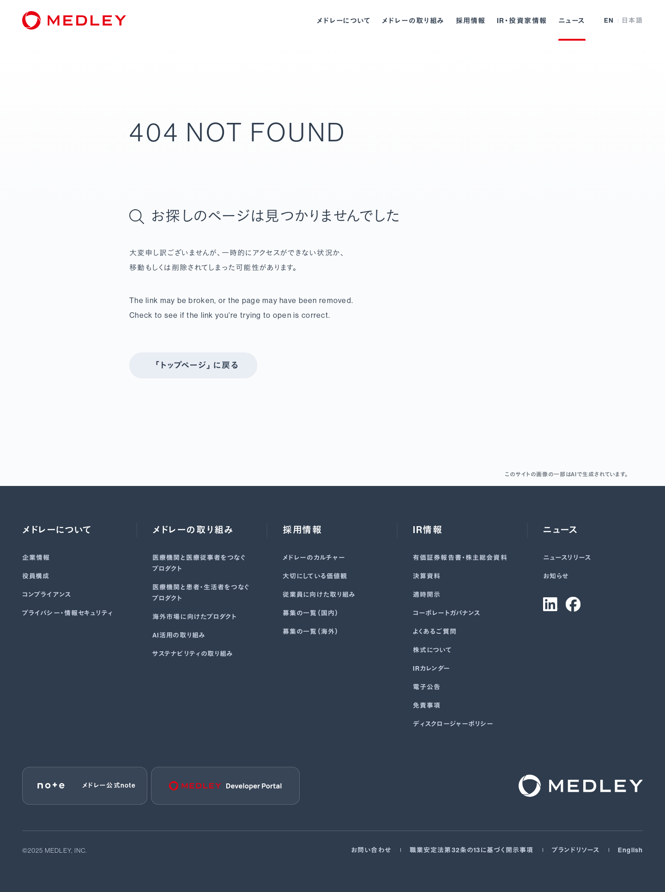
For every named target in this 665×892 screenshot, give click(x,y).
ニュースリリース (567, 558)
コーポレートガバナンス (446, 613)
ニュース (572, 21)
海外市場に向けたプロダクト (194, 617)
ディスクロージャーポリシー (453, 724)
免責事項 (427, 706)
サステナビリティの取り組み (193, 654)
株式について (432, 650)
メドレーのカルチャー (314, 558)
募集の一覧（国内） (311, 613)
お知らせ (555, 576)
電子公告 (427, 687)
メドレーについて (344, 21)
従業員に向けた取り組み (319, 595)
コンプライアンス (46, 595)
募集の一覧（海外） (311, 632)
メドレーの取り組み (413, 21)
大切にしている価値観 (315, 576)
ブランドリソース (575, 850)
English (630, 850)
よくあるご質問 (435, 632)
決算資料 (427, 576)
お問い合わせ (371, 850)
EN (609, 20)
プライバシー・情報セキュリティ (67, 613)
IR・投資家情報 (522, 21)
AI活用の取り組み (179, 635)
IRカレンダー (431, 669)
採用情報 (471, 21)
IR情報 (427, 529)
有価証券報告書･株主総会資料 (460, 558)
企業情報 (36, 558)
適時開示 (427, 595)
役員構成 (35, 576)
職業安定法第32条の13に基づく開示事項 (471, 850)
